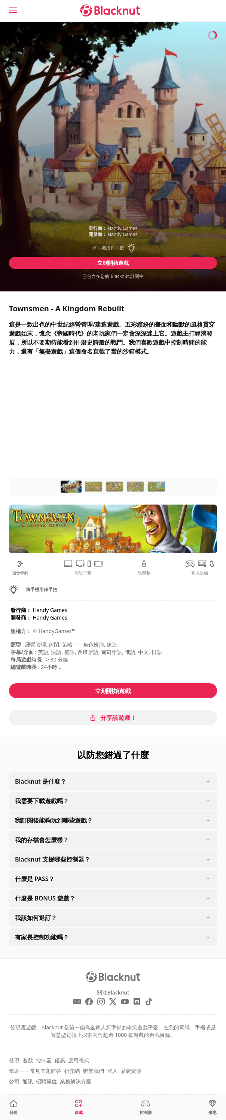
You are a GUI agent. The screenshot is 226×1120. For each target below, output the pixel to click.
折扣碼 (72, 1070)
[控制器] (146, 1107)
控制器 (44, 1060)
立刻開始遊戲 (113, 262)
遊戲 (27, 1060)
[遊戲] (78, 1107)
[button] (113, 247)
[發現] (13, 1107)
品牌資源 (130, 1070)
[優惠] (212, 1107)
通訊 (27, 1081)
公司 (14, 1081)
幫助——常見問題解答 (35, 1070)
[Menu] (13, 10)
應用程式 (78, 1060)
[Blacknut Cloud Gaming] (110, 10)
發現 (14, 1060)
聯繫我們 (93, 1070)
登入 (112, 1070)
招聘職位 (46, 1081)
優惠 (60, 1060)
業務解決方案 (75, 1081)
